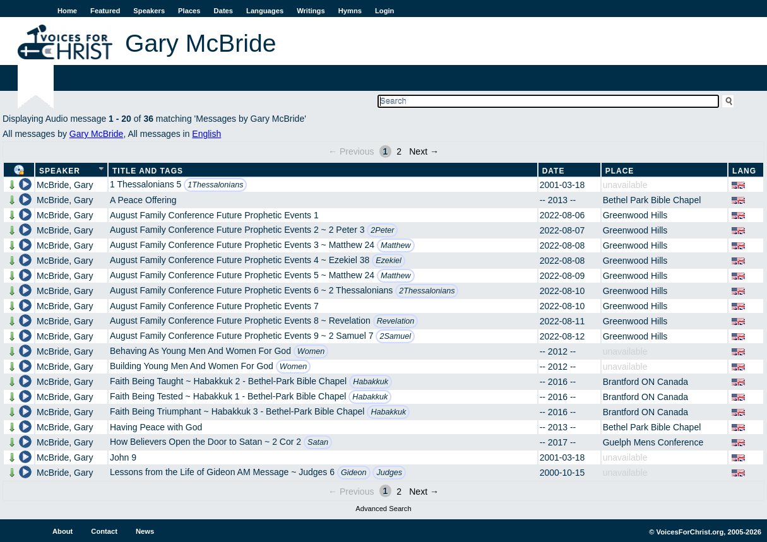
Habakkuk (370, 381)
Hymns (350, 11)
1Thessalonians (215, 184)
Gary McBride (96, 134)
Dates (223, 11)
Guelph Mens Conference (653, 442)
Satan (317, 442)
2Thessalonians (427, 290)
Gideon (354, 472)
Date (553, 171)
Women (310, 351)
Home (67, 11)
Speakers (149, 11)
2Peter (382, 230)
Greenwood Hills (635, 215)
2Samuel (395, 336)
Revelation (396, 321)
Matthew (396, 245)
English (206, 134)
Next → (424, 151)
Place (619, 171)
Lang (744, 171)
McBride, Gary (65, 185)
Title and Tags (147, 171)
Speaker (59, 171)
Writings (311, 11)
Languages (264, 11)
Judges (389, 472)
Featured (105, 11)
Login (384, 11)
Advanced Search (383, 508)
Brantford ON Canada (645, 382)
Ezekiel (388, 260)
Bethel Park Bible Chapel (652, 200)
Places (189, 11)
